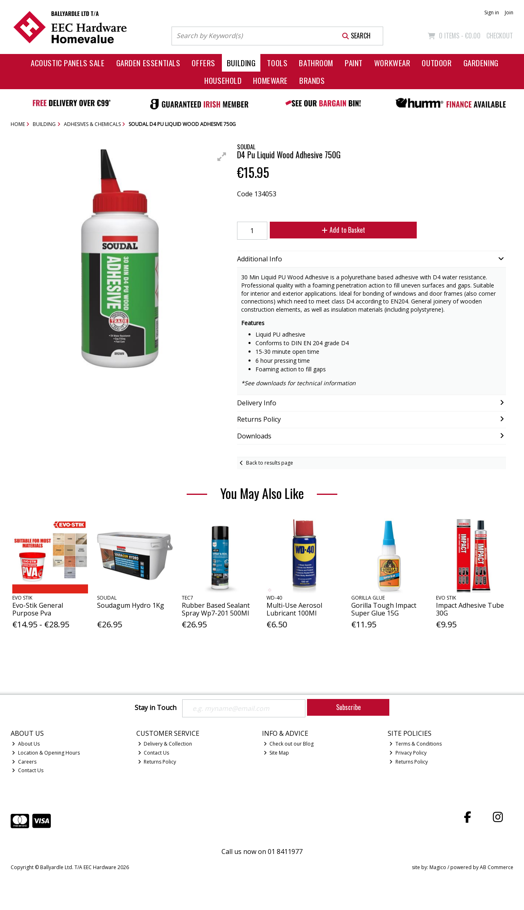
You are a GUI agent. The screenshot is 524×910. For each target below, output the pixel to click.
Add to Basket (343, 230)
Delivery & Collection (165, 743)
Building (241, 63)
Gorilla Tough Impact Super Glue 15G (383, 609)
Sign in (491, 12)
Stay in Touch (155, 708)
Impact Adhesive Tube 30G (470, 609)
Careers (24, 761)
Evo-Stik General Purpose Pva (37, 609)
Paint (354, 63)
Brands (312, 80)
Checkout (499, 35)
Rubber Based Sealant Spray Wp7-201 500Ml (216, 609)
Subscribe (348, 707)
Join (509, 12)
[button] (221, 156)
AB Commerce (496, 867)
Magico (437, 867)
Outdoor (437, 63)
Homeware (270, 80)
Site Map (276, 752)
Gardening (481, 63)
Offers (203, 63)
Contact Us (27, 770)
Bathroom (316, 63)
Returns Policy (157, 761)
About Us (26, 743)
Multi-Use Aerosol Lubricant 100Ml (294, 609)
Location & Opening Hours (46, 752)
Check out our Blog (289, 743)
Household (223, 80)
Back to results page (269, 462)
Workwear (392, 63)
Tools (277, 63)
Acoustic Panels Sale (68, 63)
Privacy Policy (408, 752)
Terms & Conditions (415, 743)
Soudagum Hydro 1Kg (130, 605)
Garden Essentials (148, 63)
